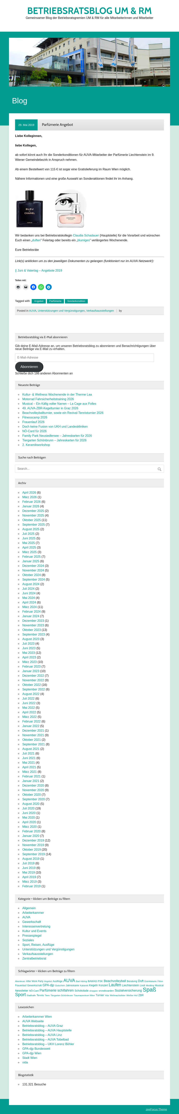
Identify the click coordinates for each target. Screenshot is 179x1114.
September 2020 (33, 799)
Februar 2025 (31, 556)
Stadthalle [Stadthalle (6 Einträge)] (31, 995)
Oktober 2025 (31, 520)
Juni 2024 (28, 593)
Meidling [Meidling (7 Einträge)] (150, 985)
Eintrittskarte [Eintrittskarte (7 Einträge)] (150, 981)
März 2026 (29, 497)
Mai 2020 (28, 817)
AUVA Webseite (33, 1021)
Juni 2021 (28, 758)
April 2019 (29, 877)
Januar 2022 (30, 726)
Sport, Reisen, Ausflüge (38, 944)
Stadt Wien (29, 1057)
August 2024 (31, 584)
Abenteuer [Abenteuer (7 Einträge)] (20, 981)
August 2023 (31, 639)
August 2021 (31, 748)
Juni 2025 (28, 538)
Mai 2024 (28, 597)
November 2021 (33, 735)
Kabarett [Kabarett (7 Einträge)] (84, 985)
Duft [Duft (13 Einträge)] (141, 981)
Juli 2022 (28, 698)
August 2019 (31, 858)
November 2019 (33, 845)
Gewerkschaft (31, 921)
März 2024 (29, 607)
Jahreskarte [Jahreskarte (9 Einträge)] (72, 985)
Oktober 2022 (31, 684)
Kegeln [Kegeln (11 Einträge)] (93, 985)
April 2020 (29, 822)
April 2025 (29, 547)
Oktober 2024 (31, 575)
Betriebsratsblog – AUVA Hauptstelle (47, 1030)
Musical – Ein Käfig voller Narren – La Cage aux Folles (59, 403)
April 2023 (29, 657)
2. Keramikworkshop (36, 444)
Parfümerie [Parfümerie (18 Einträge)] (48, 990)
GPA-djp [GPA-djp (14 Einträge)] (48, 985)
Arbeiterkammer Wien (37, 1016)
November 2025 (33, 515)
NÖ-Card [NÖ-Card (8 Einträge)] (34, 990)
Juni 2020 (28, 813)
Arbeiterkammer (33, 912)
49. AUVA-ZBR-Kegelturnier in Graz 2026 (50, 408)
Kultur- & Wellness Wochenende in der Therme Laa (57, 394)
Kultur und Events (34, 931)
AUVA (32, 310)
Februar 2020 (31, 831)
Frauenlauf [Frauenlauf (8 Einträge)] (20, 985)
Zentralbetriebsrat (34, 958)
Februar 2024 (31, 611)
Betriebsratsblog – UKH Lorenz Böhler (48, 1044)
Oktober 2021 (31, 739)
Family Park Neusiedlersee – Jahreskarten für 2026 (57, 435)
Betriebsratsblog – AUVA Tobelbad (45, 1039)
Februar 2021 (31, 776)
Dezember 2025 (33, 510)
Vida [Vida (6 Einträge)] (107, 995)
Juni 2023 (28, 648)
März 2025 (29, 552)
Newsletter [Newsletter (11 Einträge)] (21, 990)
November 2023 (33, 625)
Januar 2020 (30, 835)
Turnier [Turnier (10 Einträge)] (100, 995)
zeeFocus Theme (156, 1109)
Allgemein (29, 908)
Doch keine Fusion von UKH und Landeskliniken (55, 426)
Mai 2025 (28, 543)
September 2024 (33, 579)
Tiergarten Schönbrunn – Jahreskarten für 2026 (54, 440)
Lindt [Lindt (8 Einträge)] (142, 985)
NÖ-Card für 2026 (34, 431)
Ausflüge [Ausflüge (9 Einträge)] (58, 981)
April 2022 (29, 712)
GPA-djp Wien (31, 1053)
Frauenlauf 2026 (33, 422)
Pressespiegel (32, 935)
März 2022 (29, 716)
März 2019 (29, 881)
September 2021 (33, 744)
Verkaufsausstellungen (100, 310)
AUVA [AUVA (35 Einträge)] (69, 980)
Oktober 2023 (31, 629)
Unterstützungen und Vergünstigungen (61, 310)
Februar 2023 (31, 666)
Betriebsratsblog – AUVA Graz (42, 1025)
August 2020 (31, 803)
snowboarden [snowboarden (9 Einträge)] (106, 990)
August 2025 (31, 529)
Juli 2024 (28, 588)
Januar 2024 (30, 616)
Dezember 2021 (33, 730)
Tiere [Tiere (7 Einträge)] (47, 995)
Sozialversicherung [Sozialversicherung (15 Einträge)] (128, 990)
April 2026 (29, 492)
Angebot (38, 301)
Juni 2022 (28, 703)
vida (25, 1062)
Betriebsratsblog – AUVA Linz (42, 1035)
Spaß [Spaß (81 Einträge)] (149, 989)
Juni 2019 (28, 867)
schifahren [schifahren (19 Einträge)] (65, 990)
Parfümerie (55, 301)
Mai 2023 (28, 652)
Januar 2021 (30, 781)
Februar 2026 (31, 501)
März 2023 (29, 662)
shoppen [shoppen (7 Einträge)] (93, 991)
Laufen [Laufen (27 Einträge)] (115, 985)
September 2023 (33, 634)
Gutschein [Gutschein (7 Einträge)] (60, 985)
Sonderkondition (76, 301)
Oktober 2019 (31, 849)
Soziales (28, 940)
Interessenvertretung (36, 926)
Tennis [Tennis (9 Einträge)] (40, 995)
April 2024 (29, 602)
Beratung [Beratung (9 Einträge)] (132, 981)
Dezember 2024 (33, 565)
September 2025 (33, 524)
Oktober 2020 (31, 794)
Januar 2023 (30, 671)
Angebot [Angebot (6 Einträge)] (48, 981)
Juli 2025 (28, 533)
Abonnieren (29, 367)
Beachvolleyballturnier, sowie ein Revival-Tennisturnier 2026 (62, 412)
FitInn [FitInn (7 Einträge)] (160, 981)
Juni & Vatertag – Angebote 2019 (40, 270)
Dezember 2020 (33, 785)
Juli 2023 (28, 643)
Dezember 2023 (33, 620)
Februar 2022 (31, 721)
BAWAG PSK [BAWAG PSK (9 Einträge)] (95, 981)
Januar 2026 (30, 506)
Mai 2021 (28, 762)
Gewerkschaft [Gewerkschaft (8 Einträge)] (34, 985)
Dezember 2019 (33, 840)
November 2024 (33, 570)
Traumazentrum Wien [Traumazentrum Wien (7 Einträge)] (84, 995)
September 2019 (33, 854)
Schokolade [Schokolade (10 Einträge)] (82, 990)
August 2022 (31, 694)
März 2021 (29, 771)
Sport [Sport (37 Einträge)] (20, 994)
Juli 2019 (28, 863)
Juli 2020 (28, 808)
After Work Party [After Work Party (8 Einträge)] (35, 981)
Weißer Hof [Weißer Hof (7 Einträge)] (131, 995)
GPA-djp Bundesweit (36, 1048)
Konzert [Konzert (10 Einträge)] (103, 985)
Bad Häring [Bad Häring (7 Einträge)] (81, 981)
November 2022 (33, 680)
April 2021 (29, 767)
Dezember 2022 (33, 675)
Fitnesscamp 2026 (34, 417)
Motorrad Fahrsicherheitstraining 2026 (48, 399)
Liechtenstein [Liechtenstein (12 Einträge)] (130, 985)
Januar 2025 (30, 561)
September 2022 (33, 689)
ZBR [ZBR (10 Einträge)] (141, 995)
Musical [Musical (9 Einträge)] (159, 985)
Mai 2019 (28, 872)
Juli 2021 (28, 753)
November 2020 (33, 790)
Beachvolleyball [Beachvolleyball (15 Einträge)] (115, 981)
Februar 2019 (31, 886)
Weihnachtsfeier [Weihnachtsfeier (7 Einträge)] (117, 995)
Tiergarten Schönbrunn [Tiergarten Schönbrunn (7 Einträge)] (62, 995)
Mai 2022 (28, 707)
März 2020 (29, 826)
